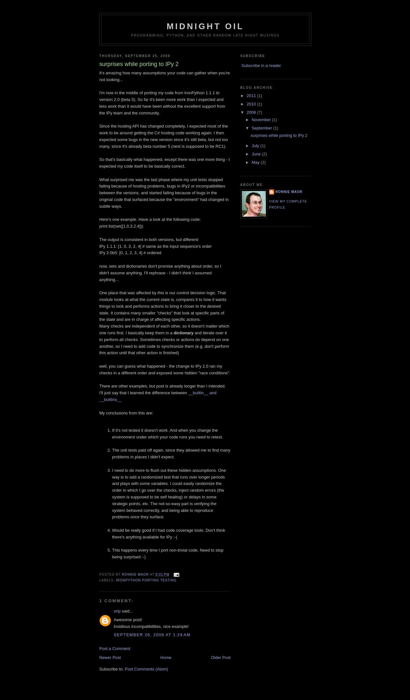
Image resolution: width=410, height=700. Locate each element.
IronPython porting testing (146, 580)
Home (166, 657)
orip (117, 611)
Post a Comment (114, 648)
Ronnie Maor (288, 192)
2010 (252, 104)
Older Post (221, 657)
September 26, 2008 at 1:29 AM (152, 634)
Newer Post (110, 657)
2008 (252, 112)
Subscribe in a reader (261, 65)
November (262, 119)
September (262, 128)
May (256, 162)
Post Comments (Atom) (146, 669)
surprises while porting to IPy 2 (278, 135)
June (257, 154)
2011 (252, 95)
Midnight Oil (205, 26)
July (256, 145)
